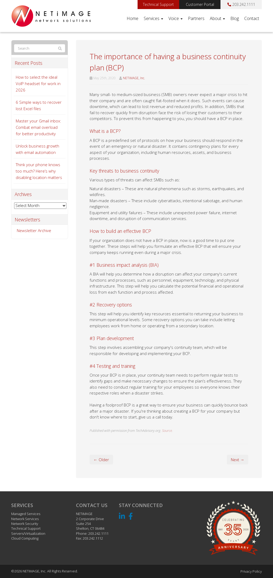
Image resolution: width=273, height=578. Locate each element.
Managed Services (25, 513)
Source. (167, 430)
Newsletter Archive (34, 230)
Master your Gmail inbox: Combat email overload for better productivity (38, 127)
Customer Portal (200, 4)
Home (132, 18)
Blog (234, 18)
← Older (101, 459)
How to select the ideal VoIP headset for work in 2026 (38, 83)
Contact (251, 18)
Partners (196, 18)
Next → (237, 459)
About (217, 18)
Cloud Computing (24, 538)
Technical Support (158, 4)
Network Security (24, 523)
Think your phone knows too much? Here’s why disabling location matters (39, 171)
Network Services (25, 518)
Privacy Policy (251, 571)
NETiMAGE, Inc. (134, 78)
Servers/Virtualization (28, 533)
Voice (175, 18)
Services (153, 18)
